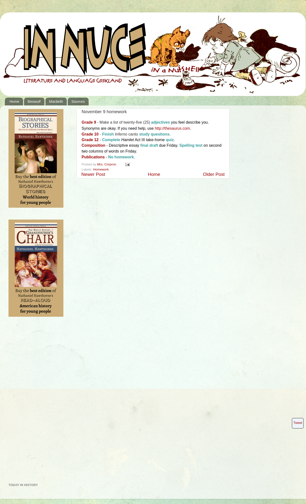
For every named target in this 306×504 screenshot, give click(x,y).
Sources (78, 101)
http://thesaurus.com (172, 128)
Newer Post (93, 174)
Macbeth (56, 101)
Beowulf (34, 101)
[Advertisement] (27, 402)
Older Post (214, 174)
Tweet (297, 423)
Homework (101, 169)
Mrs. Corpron (107, 164)
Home (14, 101)
